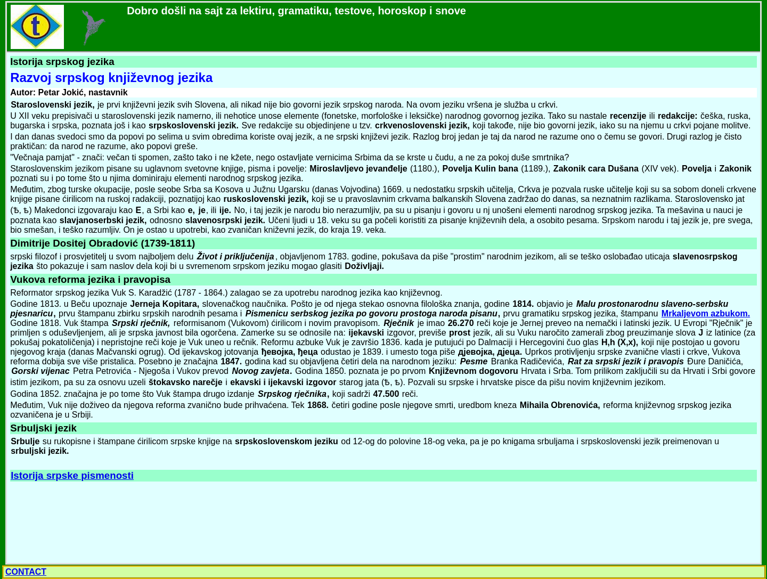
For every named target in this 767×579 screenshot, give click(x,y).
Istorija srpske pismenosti (72, 475)
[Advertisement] (88, 523)
